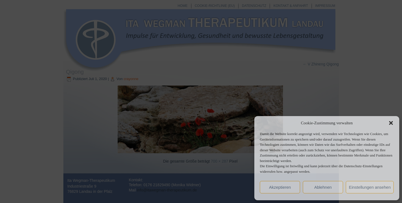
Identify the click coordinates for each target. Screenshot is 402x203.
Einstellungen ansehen (370, 187)
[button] (391, 123)
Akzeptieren (280, 187)
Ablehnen (322, 187)
